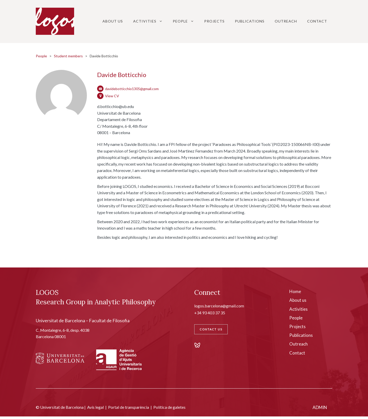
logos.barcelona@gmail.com (219, 305)
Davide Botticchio (121, 74)
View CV (112, 96)
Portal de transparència (128, 407)
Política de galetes (169, 407)
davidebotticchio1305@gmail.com (132, 89)
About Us (112, 21)
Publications (249, 21)
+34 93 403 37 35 (209, 312)
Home (295, 291)
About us (297, 300)
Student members (68, 56)
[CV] (100, 96)
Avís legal (95, 407)
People (186, 21)
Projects (214, 21)
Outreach (286, 21)
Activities (150, 21)
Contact (317, 21)
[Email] (100, 88)
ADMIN (320, 407)
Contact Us (211, 329)
